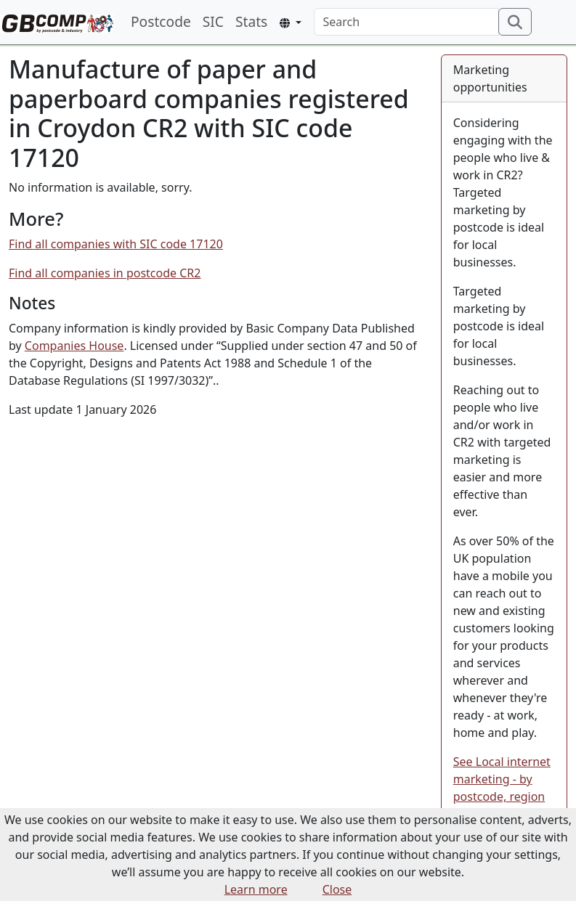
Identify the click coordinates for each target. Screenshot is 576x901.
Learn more (256, 889)
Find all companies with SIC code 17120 (116, 244)
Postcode (161, 21)
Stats (251, 21)
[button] (290, 23)
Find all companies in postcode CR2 (104, 273)
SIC (213, 21)
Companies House (74, 346)
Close (337, 889)
